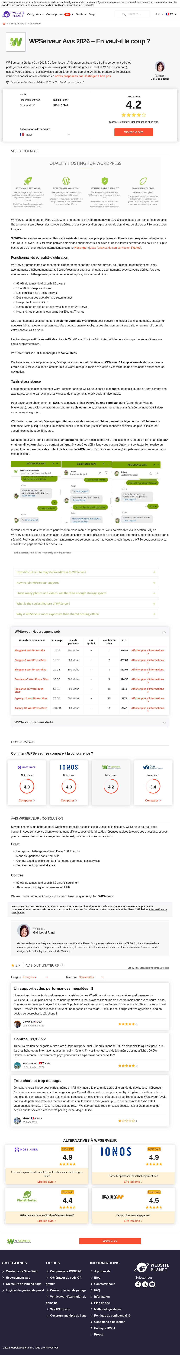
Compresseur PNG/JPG (66, 1271)
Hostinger (81, 247)
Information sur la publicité (80, 5)
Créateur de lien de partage (68, 1290)
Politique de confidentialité (112, 1315)
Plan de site (102, 1302)
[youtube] (152, 1284)
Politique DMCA (104, 1328)
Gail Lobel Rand (160, 78)
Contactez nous (104, 1283)
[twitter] (145, 1284)
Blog (97, 1277)
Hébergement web (18, 1277)
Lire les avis (45, 1181)
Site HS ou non (60, 1309)
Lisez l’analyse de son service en (114, 247)
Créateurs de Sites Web (21, 1271)
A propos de (102, 1271)
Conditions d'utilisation (109, 1321)
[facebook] (138, 1284)
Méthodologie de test (108, 1309)
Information (102, 1296)
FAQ (97, 1290)
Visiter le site (133, 132)
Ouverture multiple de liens (68, 1315)
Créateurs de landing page (23, 1283)
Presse (99, 1334)
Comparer (25, 800)
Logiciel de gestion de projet (25, 1290)
